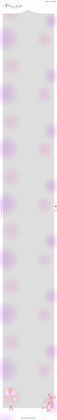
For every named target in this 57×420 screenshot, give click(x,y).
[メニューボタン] (3, 6)
